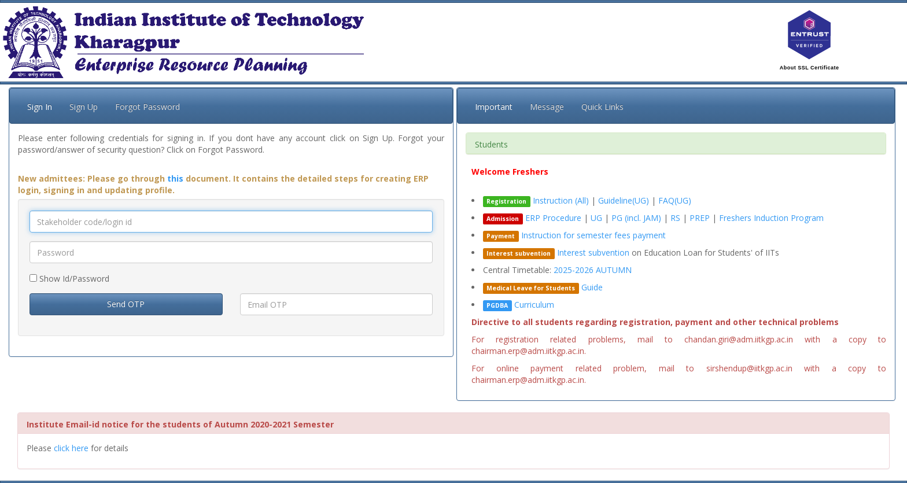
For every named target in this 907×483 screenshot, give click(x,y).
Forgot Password (147, 106)
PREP (701, 217)
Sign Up (83, 106)
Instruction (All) (561, 200)
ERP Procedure (553, 217)
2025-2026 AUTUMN (593, 269)
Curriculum (534, 304)
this (175, 178)
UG (597, 217)
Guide (592, 287)
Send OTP (126, 303)
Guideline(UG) (623, 200)
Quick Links (602, 106)
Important (494, 106)
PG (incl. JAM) (637, 217)
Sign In (39, 106)
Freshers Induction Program (771, 217)
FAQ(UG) (674, 200)
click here (71, 448)
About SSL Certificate (809, 68)
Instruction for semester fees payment (593, 235)
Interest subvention (593, 252)
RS (676, 217)
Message (547, 106)
